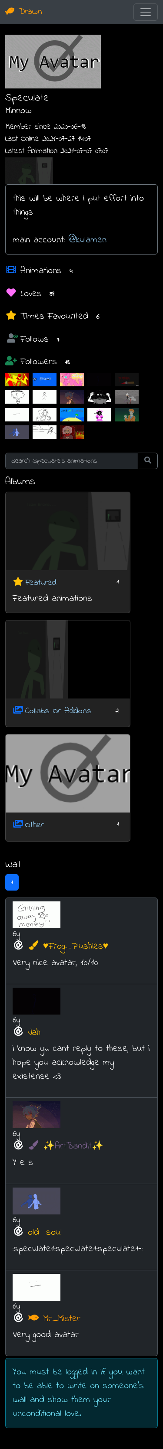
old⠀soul (45, 1233)
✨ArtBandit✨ (65, 1146)
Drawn (23, 12)
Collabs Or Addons (58, 711)
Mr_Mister (54, 1319)
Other (34, 825)
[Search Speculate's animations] (71, 461)
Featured (41, 583)
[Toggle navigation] (145, 12)
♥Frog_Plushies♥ (68, 946)
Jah (34, 1033)
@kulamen (87, 240)
